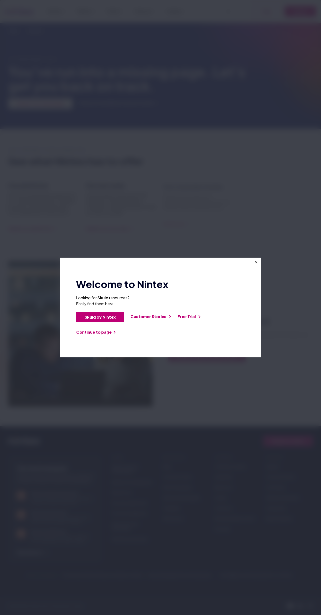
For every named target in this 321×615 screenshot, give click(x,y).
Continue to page (96, 332)
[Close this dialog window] (256, 262)
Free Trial (188, 316)
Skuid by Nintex (102, 317)
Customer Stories (150, 316)
